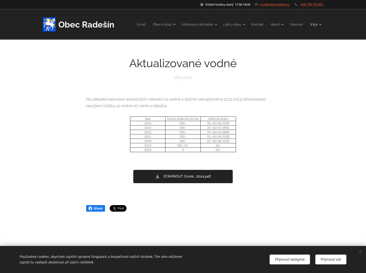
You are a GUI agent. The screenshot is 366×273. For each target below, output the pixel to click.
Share (95, 208)
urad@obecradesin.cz (275, 4)
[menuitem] (156, 24)
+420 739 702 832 (311, 4)
